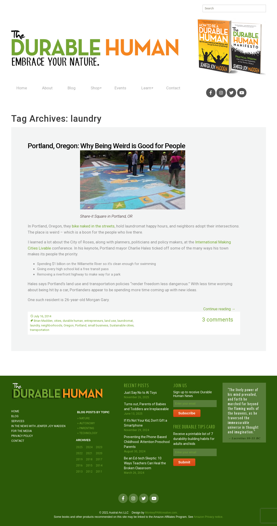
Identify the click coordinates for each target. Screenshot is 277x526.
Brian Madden (43, 320)
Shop (91, 92)
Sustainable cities (122, 325)
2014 (99, 465)
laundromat (125, 320)
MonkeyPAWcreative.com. (161, 512)
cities (57, 320)
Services (17, 421)
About (46, 92)
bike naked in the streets (93, 226)
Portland (80, 325)
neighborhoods (51, 325)
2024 (89, 447)
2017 (99, 459)
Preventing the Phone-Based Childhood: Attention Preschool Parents (147, 442)
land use (110, 320)
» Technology (87, 433)
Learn (141, 92)
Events (116, 92)
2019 (79, 459)
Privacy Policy (22, 436)
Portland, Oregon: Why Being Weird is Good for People (106, 146)
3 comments (217, 320)
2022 (79, 453)
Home (21, 92)
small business (98, 325)
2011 (99, 471)
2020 (99, 453)
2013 (79, 471)
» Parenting (85, 428)
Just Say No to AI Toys (140, 392)
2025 (79, 447)
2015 (89, 465)
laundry (35, 325)
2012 (89, 471)
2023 (99, 447)
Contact (168, 92)
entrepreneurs (93, 320)
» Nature (83, 418)
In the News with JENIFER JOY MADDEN (38, 426)
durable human (73, 320)
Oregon (69, 325)
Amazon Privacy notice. (208, 516)
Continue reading (219, 309)
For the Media (21, 431)
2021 (89, 453)
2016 (79, 465)
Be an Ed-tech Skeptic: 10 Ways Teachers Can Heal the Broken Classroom (145, 463)
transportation (39, 330)
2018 (89, 459)
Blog (68, 92)
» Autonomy (86, 423)
